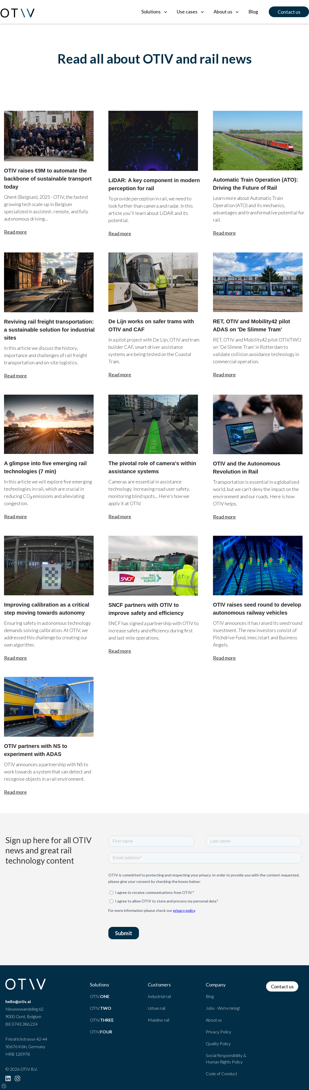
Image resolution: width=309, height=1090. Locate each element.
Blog (253, 11)
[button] (153, 12)
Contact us (289, 12)
